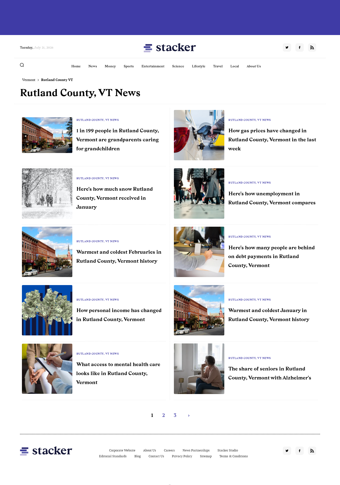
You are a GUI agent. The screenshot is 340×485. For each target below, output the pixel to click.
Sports (129, 66)
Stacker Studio (227, 450)
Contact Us (156, 456)
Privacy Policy (182, 456)
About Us (254, 66)
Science (178, 66)
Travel (218, 66)
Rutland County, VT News (97, 119)
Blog (137, 456)
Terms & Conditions (233, 456)
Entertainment (153, 66)
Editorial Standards (113, 456)
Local (234, 66)
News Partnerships (196, 450)
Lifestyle (198, 66)
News (92, 66)
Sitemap (206, 456)
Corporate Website (122, 450)
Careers (169, 450)
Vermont (28, 80)
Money (110, 66)
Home (76, 66)
